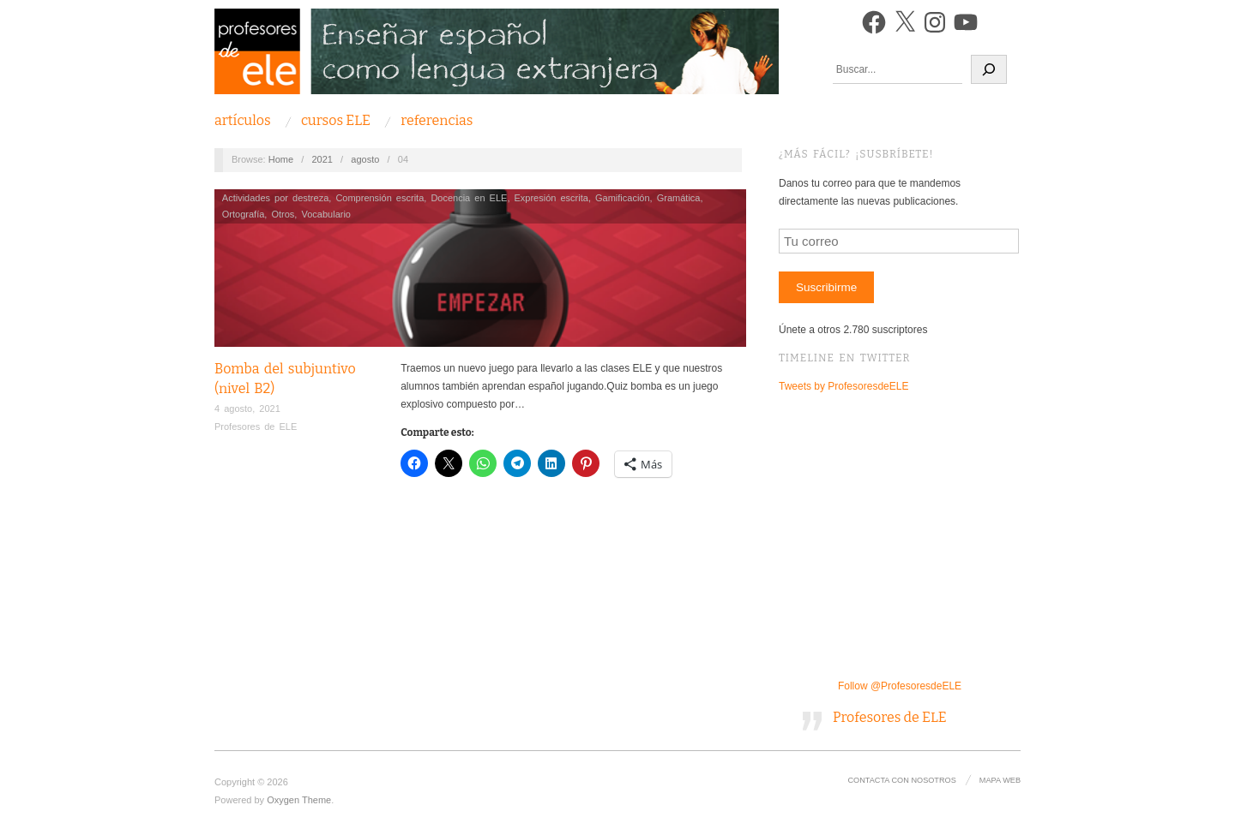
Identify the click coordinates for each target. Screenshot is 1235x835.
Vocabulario (326, 214)
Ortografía (243, 214)
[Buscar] (989, 69)
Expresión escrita (551, 198)
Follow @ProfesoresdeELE (899, 686)
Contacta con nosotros (901, 780)
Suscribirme (826, 287)
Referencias (437, 121)
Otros (282, 214)
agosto (365, 159)
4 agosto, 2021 (247, 408)
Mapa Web (1000, 780)
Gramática (679, 198)
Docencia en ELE (469, 198)
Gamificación (622, 198)
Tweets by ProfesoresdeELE (843, 386)
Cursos (335, 121)
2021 (321, 159)
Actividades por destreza (275, 198)
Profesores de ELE (255, 426)
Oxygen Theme (299, 800)
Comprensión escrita (379, 198)
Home (280, 159)
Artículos (242, 121)
